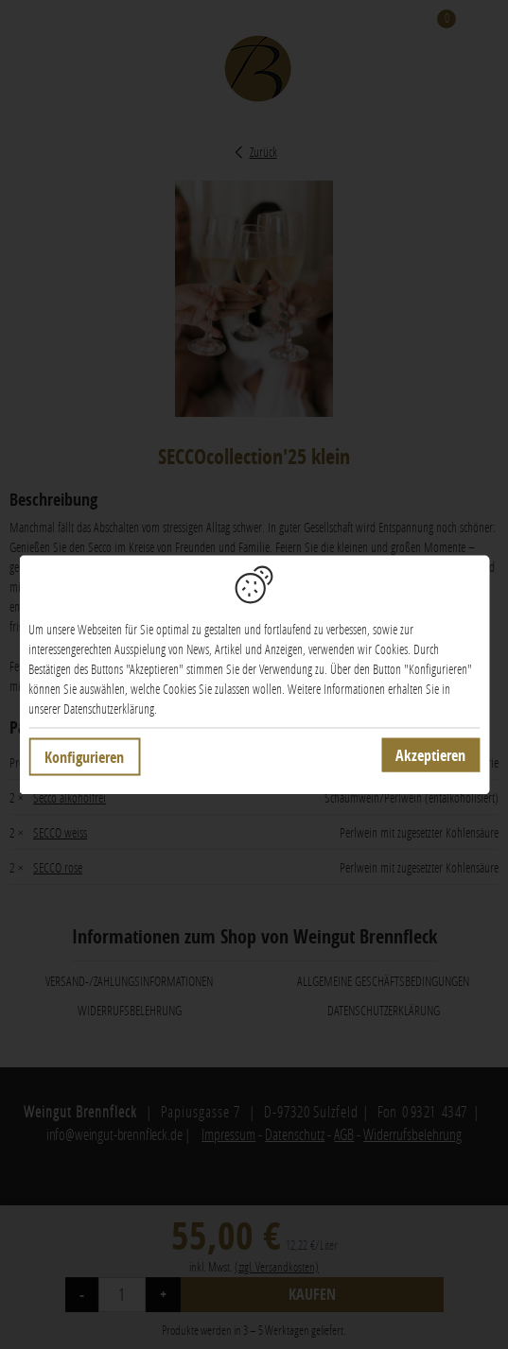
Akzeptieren (430, 754)
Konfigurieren (84, 756)
